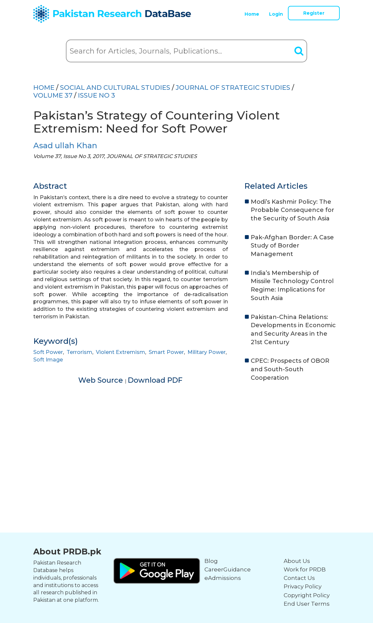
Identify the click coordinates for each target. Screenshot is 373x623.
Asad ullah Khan (65, 145)
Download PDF (155, 380)
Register (313, 13)
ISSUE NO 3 (96, 95)
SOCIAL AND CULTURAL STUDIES (115, 87)
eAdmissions (222, 578)
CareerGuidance (227, 569)
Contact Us (299, 578)
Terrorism (79, 352)
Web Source (101, 380)
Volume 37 (52, 95)
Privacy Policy (302, 586)
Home (252, 14)
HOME (43, 87)
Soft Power (48, 352)
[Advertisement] (186, 438)
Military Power (206, 352)
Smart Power (166, 352)
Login (276, 14)
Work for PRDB (305, 569)
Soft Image (48, 360)
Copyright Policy (307, 595)
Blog (211, 561)
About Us (297, 561)
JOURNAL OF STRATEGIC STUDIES (233, 87)
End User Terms (307, 603)
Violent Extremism (120, 352)
